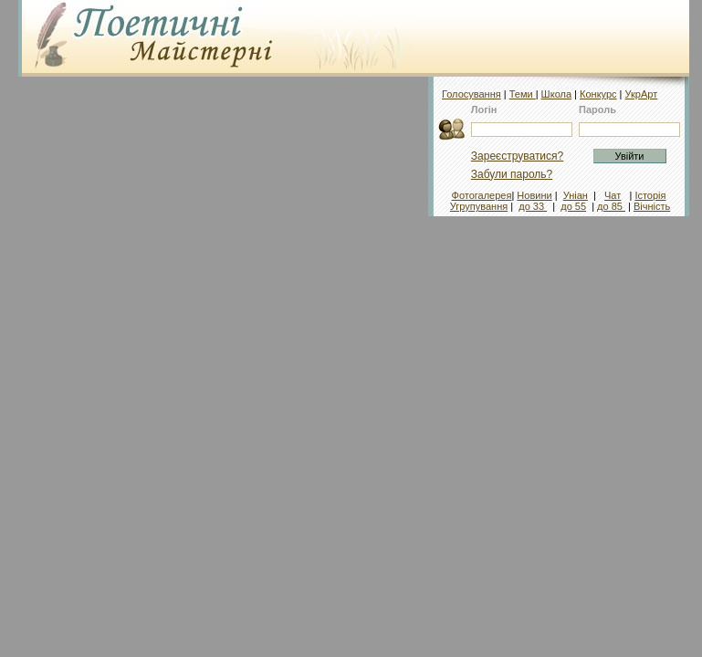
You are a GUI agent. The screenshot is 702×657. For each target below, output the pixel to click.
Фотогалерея (482, 195)
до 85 (611, 206)
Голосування (471, 94)
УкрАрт (641, 94)
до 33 (533, 206)
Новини (534, 195)
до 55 (573, 206)
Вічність (652, 206)
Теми (522, 94)
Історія (649, 195)
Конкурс (598, 94)
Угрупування (479, 206)
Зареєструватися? (517, 156)
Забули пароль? (512, 174)
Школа (556, 94)
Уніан (575, 195)
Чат (612, 195)
